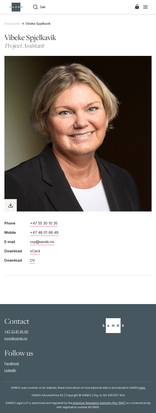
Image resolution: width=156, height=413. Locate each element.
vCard (35, 251)
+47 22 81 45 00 (16, 331)
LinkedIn (10, 370)
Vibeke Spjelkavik (38, 23)
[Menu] (145, 7)
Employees (12, 23)
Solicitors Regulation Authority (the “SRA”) (99, 403)
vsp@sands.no (42, 242)
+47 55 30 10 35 (43, 223)
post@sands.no (15, 338)
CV (32, 260)
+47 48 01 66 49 (44, 232)
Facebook (11, 363)
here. (142, 387)
